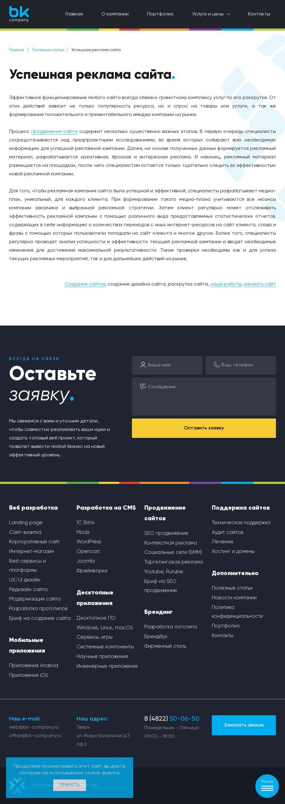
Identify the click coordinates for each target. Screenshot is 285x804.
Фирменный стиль (165, 646)
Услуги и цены (208, 14)
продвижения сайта (54, 131)
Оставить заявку (204, 428)
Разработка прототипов (38, 608)
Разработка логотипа (170, 627)
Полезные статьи (48, 50)
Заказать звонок (244, 725)
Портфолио (160, 14)
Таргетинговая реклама (173, 562)
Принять (69, 785)
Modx (83, 532)
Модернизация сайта (35, 599)
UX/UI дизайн (24, 580)
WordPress (89, 541)
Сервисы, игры (95, 637)
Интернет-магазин (31, 551)
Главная (74, 14)
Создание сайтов (85, 284)
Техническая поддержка (241, 522)
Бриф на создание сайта (39, 618)
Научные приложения (102, 656)
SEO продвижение (166, 533)
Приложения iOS (28, 675)
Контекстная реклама (170, 543)
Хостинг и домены (233, 551)
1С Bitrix (86, 522)
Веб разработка (33, 508)
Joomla (86, 561)
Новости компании (234, 598)
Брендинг (158, 612)
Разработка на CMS (106, 508)
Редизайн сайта (28, 589)
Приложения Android (33, 665)
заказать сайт (260, 284)
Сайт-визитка (25, 532)
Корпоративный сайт (34, 541)
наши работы (225, 284)
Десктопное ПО (96, 618)
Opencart (88, 551)
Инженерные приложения (107, 666)
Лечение (223, 541)
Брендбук (156, 636)
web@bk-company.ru (33, 727)
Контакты (259, 14)
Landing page (26, 522)
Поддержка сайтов (241, 508)
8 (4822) (171, 719)
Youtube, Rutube (163, 571)
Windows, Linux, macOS (105, 627)
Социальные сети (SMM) (173, 552)
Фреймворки (92, 571)
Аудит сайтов (228, 532)
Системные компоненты (105, 647)
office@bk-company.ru (35, 735)
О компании (115, 14)
